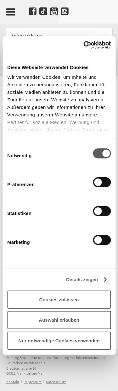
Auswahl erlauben (59, 320)
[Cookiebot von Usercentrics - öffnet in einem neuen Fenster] (84, 45)
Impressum (33, 381)
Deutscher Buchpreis (105, 10)
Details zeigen (82, 279)
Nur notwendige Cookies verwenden (58, 340)
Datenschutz (56, 381)
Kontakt (12, 381)
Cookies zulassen (59, 299)
